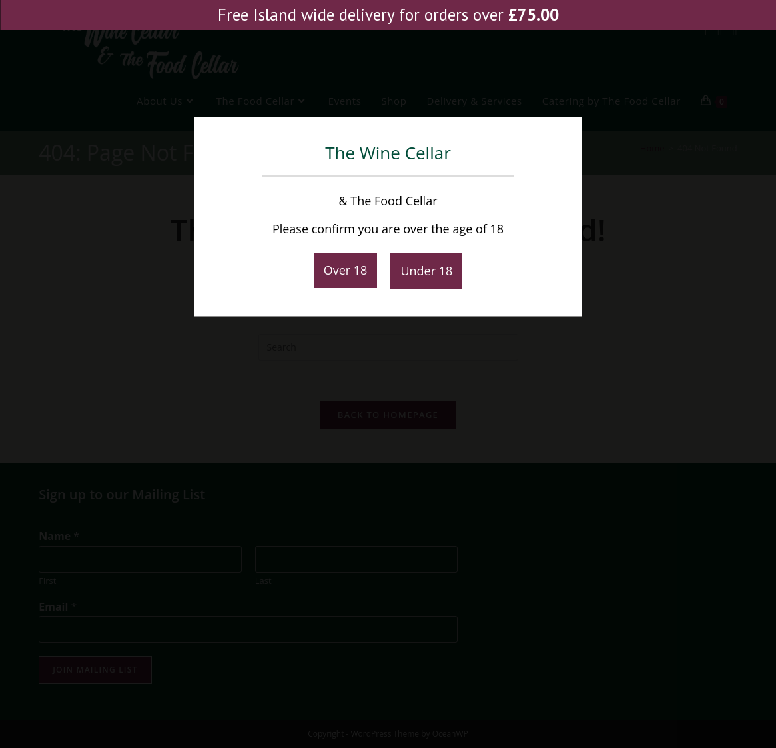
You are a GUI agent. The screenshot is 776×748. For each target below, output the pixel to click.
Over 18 (346, 270)
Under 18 (426, 271)
